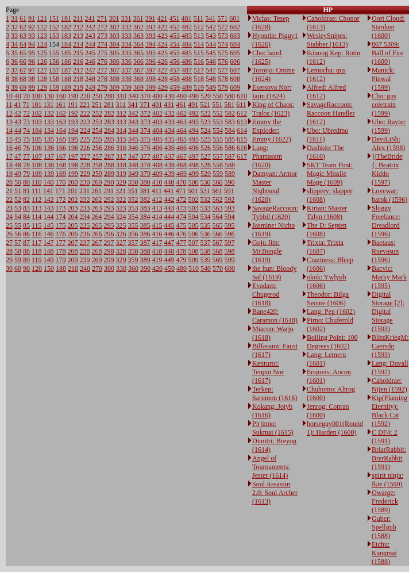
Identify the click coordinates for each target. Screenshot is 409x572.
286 (109, 148)
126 (42, 61)
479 (181, 260)
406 (157, 148)
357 (133, 243)
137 (49, 156)
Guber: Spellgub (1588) (384, 527)
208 (73, 251)
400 (157, 96)
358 (133, 251)
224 (85, 130)
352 (133, 199)
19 (9, 174)
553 (218, 122)
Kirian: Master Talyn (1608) (327, 212)
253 (97, 122)
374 (145, 130)
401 (157, 105)
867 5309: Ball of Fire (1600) (387, 53)
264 (97, 217)
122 (42, 27)
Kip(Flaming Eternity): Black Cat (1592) (389, 411)
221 (85, 105)
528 (205, 165)
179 (61, 260)
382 (145, 199)
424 (162, 44)
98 (31, 79)
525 (205, 139)
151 (54, 18)
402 (157, 113)
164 (61, 130)
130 (49, 96)
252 (97, 113)
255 (97, 139)
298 (109, 251)
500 (193, 182)
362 (138, 27)
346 (133, 148)
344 (133, 130)
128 (42, 79)
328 (121, 251)
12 (9, 113)
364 (138, 44)
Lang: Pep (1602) (331, 312)
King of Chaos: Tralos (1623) (273, 109)
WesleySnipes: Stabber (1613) (327, 40)
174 (61, 217)
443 (169, 208)
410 (157, 182)
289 (109, 174)
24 (9, 217)
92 (31, 27)
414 (157, 217)
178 (61, 251)
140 (49, 182)
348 (133, 165)
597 (230, 243)
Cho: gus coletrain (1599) (384, 104)
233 (85, 208)
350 (133, 182)
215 (78, 53)
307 (114, 70)
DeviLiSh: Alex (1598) (388, 143)
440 (169, 182)
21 (9, 191)
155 (54, 53)
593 (230, 208)
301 (114, 18)
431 (169, 105)
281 (109, 105)
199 (73, 174)
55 (17, 225)
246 (90, 61)
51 (17, 191)
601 (234, 18)
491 (193, 105)
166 (61, 148)
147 (49, 243)
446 (169, 234)
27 (9, 243)
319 (121, 174)
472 (181, 199)
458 (174, 79)
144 (49, 217)
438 (169, 165)
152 (54, 27)
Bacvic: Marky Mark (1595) (389, 277)
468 (181, 165)
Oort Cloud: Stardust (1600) (388, 27)
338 (126, 79)
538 (205, 251)
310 (121, 96)
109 (37, 174)
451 (174, 18)
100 (37, 96)
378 (145, 165)
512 (199, 27)
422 (162, 27)
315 (121, 139)
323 (121, 208)
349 (133, 174)
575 (223, 53)
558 (218, 165)
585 (230, 139)
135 (49, 139)
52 (17, 199)
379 (145, 174)
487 (187, 70)
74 (26, 130)
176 (61, 234)
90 (26, 268)
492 (193, 113)
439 (169, 174)
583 (230, 122)
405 (157, 139)
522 (205, 113)
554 (218, 130)
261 (96, 191)
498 (193, 165)
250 (97, 96)
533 (205, 208)
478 (181, 251)
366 (138, 61)
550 (218, 96)
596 (230, 234)
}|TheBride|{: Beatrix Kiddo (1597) (388, 169)
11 (9, 105)
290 (109, 182)
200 (73, 182)
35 (14, 53)
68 (23, 79)
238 (85, 251)
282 (109, 113)
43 (17, 122)
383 (145, 208)
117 (37, 243)
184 (66, 44)
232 (85, 199)
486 (187, 61)
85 (26, 225)
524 (205, 130)
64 (23, 44)
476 (181, 234)
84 (26, 217)
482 (187, 27)
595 (230, 225)
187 (66, 70)
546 (211, 61)
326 (121, 234)
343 (133, 122)
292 (109, 199)
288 (109, 165)
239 (85, 260)
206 (73, 234)
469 (181, 174)
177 (61, 243)
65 (23, 53)
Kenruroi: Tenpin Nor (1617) (268, 372)
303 (114, 36)
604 (235, 44)
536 (205, 234)
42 (17, 113)
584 (230, 130)
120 (37, 268)
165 (61, 139)
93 (31, 36)
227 (85, 156)
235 (85, 225)
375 (145, 139)
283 (109, 122)
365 (138, 53)
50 (17, 182)
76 (26, 148)
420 (157, 268)
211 (78, 18)
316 (121, 148)
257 (97, 156)
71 (26, 105)
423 (162, 36)
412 (157, 199)
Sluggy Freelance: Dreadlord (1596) (386, 221)
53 (17, 208)
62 (23, 27)
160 (61, 96)
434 (169, 130)
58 (17, 251)
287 (109, 156)
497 (193, 156)
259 (97, 174)
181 (66, 18)
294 (109, 217)
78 (26, 165)
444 (169, 217)
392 (150, 27)
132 (49, 113)
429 (162, 87)
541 (210, 18)
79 (26, 174)
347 (133, 156)
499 (193, 174)
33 (14, 36)
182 (66, 27)
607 (235, 70)
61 (23, 18)
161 (61, 105)
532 (205, 199)
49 (17, 174)
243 (90, 36)
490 (193, 96)
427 (162, 70)
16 (9, 148)
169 (61, 174)
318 (121, 165)
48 (17, 165)
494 (193, 130)
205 (73, 225)
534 (205, 217)
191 (73, 105)
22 (9, 199)
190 (73, 96)
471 (181, 191)
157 (54, 70)
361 (138, 18)
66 (23, 61)
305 (114, 53)
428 (162, 79)
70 (26, 96)
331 (126, 18)
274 (102, 44)
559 (218, 174)
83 (26, 208)
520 (205, 96)
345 (133, 139)
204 (73, 217)
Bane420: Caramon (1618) (275, 316)
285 (109, 139)
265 (97, 225)
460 (181, 96)
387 (145, 243)
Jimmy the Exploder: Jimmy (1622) (271, 130)
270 (97, 268)
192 (73, 113)
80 (26, 182)
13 (9, 122)
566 (218, 234)
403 (157, 122)
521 (205, 105)
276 (102, 61)
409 (157, 174)
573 (223, 36)
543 (211, 36)
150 (49, 268)
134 (49, 130)
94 (31, 44)
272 (102, 27)
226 (85, 148)
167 (61, 156)
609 (235, 87)
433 (169, 122)
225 (85, 139)
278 (102, 79)
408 (157, 165)
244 (90, 44)
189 (66, 87)
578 (223, 79)
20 (9, 182)
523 (205, 122)
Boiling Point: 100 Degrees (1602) (332, 341)
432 (169, 113)
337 (126, 70)
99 (31, 87)
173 (61, 208)
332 (126, 27)
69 (23, 87)
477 (181, 243)
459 (174, 87)
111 (36, 191)
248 (90, 79)
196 (73, 148)
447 (169, 243)
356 (133, 234)
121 (42, 18)
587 (230, 156)
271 (102, 18)
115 (37, 225)
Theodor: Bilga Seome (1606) (328, 298)
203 (73, 208)
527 (205, 156)
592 (230, 199)
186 (66, 61)
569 (218, 260)
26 (9, 234)
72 (26, 113)
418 (157, 251)
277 (102, 70)
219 (78, 87)
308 (114, 79)
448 (169, 251)
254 (97, 130)
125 (42, 53)
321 (120, 191)
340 (133, 96)
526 (205, 148)
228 (85, 165)
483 (187, 36)
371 (145, 105)
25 (9, 225)
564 (218, 217)
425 (162, 53)
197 (73, 156)
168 (61, 165)
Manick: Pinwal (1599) (383, 78)
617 (242, 156)
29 (9, 260)
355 (133, 225)
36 (14, 61)
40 (17, 96)
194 (73, 130)
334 (126, 44)
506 (193, 234)
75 (26, 139)
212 (78, 27)
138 (49, 165)
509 (193, 260)
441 (169, 191)
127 (42, 70)
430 (169, 96)
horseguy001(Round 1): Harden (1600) (335, 428)
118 (37, 251)
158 (54, 79)
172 (61, 199)
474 (181, 217)
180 (61, 268)
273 (102, 36)
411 (157, 191)
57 (17, 243)
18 (9, 165)
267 (97, 243)
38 (14, 79)
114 (37, 217)
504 (193, 217)
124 (42, 44)
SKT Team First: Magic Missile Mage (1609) (330, 173)
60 (17, 268)
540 (205, 268)
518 (199, 79)
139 (49, 174)
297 (109, 243)
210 (73, 268)
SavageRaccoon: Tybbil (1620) (275, 212)
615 (242, 139)
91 (31, 18)
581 (229, 105)
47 (17, 156)
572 (223, 27)
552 (218, 113)
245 (90, 53)
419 (157, 260)
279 (102, 87)
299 (109, 260)
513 (199, 36)
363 (138, 36)
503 (193, 208)
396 (150, 61)
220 (85, 96)
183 (66, 36)
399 (150, 87)
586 (230, 148)
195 (73, 139)
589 (230, 174)
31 (14, 18)
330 (121, 268)
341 (133, 105)
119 (37, 260)
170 (61, 182)
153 (54, 36)
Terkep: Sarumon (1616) (274, 393)
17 (9, 156)
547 (211, 70)
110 (37, 182)
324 (121, 217)
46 (17, 148)
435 (169, 139)
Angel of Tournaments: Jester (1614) (271, 466)
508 (193, 251)
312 (121, 113)
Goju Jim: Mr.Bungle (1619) (267, 251)
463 (181, 122)
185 (66, 53)
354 (133, 217)
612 (242, 113)
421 (162, 18)
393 (150, 36)
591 (229, 191)
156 (54, 61)
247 (90, 70)
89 (26, 260)
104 (37, 130)
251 (97, 105)
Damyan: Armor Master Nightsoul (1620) (274, 187)
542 (211, 27)
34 (14, 44)
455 (174, 53)
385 (145, 225)
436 (169, 148)
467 (181, 156)
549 (211, 87)
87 (26, 243)
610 (242, 96)
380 (145, 182)
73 (26, 122)
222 (85, 113)
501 (193, 191)
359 (133, 260)
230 (85, 182)
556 (218, 148)
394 (150, 44)
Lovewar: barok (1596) (389, 195)
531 (205, 191)
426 (162, 61)
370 (145, 96)
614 (242, 130)
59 (17, 260)
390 (145, 268)
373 (145, 122)
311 (121, 105)
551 (217, 105)
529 (205, 174)
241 (90, 18)
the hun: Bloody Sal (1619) (274, 272)
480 (181, 268)
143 (49, 208)
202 (73, 199)
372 (145, 113)
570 (218, 268)
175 (61, 225)
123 (42, 36)
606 (235, 61)
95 (31, 53)
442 (169, 199)
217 (78, 70)
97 (31, 70)
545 (211, 53)
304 (114, 44)
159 (54, 87)
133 (49, 122)
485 (187, 53)
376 (145, 148)
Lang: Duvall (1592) (390, 367)
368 (138, 79)
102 (37, 113)
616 (242, 148)
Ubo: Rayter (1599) (389, 126)
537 (205, 243)
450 (169, 268)
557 (218, 156)
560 (218, 182)
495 (193, 139)
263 (97, 208)
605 (235, 53)
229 (85, 174)
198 (73, 165)
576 (223, 61)
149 (49, 260)
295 (109, 225)
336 (126, 61)
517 (199, 70)
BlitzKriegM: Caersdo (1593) (390, 346)
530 (205, 182)
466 (181, 148)
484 (187, 44)
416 (157, 234)
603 (235, 36)
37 (14, 70)
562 (218, 199)
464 (181, 130)
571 (222, 18)
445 (169, 225)
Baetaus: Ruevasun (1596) (385, 251)
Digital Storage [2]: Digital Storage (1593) (388, 311)
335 (126, 53)
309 (114, 87)
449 (169, 260)
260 (97, 182)
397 (150, 70)
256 (97, 148)
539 (205, 260)
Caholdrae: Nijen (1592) (389, 385)
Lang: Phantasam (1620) (267, 156)
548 (211, 79)
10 (9, 96)
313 (121, 122)
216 (78, 61)
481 (187, 18)
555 (218, 139)
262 (97, 199)
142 (49, 199)
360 (133, 268)
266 (97, 234)
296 (109, 234)
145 (49, 225)
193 (73, 122)
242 (90, 27)
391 (150, 18)
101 (37, 105)
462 (181, 113)
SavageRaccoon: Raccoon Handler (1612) (331, 113)
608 (235, 79)
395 (150, 53)
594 (230, 217)
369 (138, 87)
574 (223, 44)
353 (133, 208)
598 (230, 251)
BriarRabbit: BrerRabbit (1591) (389, 458)
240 (85, 268)
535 (205, 225)
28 (9, 251)
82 (26, 199)
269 (97, 260)
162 (61, 113)
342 (133, 113)
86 (26, 234)
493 (193, 122)
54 (17, 217)
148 (49, 251)
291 (108, 191)
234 (85, 217)
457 (174, 70)
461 (181, 105)
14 (9, 130)
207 (73, 243)
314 (121, 130)
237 (85, 243)
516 (199, 61)
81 (26, 191)
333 (126, 36)
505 (193, 225)
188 (66, 79)
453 (174, 36)
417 (157, 243)
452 (174, 27)
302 (114, 27)
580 (230, 96)
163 (61, 122)
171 (60, 191)
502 (193, 199)
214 (78, 44)
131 (49, 105)
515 (199, 53)
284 (109, 130)
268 (97, 251)
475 (181, 225)
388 (145, 251)
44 (17, 130)
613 (242, 122)
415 (157, 225)
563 (218, 208)
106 (37, 148)
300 (109, 268)
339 (126, 87)
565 (218, 225)
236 (85, 234)
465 (181, 139)
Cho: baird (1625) (266, 57)
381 (145, 191)
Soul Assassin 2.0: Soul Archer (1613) (275, 492)
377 (145, 156)
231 (84, 191)
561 (217, 191)
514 (199, 44)
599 (230, 260)
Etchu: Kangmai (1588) (384, 553)
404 (157, 130)
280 (109, 96)
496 (193, 148)
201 (72, 191)
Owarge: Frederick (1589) (385, 501)
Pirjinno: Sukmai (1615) (273, 428)
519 (199, 87)
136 (49, 148)
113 (37, 208)
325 (121, 225)
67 (23, 70)
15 (9, 139)
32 (14, 27)
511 (199, 18)
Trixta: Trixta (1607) (325, 247)
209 (73, 260)
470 (181, 182)
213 (78, 36)
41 (17, 105)
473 (181, 208)
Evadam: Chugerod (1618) (265, 294)
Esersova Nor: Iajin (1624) (271, 91)
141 (48, 191)
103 (37, 122)
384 (145, 217)
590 (230, 182)
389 (145, 260)
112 (37, 199)
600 (230, 268)
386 (145, 234)
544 (211, 44)
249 (90, 87)
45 (17, 139)
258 (97, 165)
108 (37, 165)
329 (121, 260)
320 (121, 182)
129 (42, 87)
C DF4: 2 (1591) (385, 436)
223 (85, 122)
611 (241, 105)
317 (121, 156)
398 (150, 79)
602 (235, 27)
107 (37, 156)
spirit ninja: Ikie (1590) (387, 479)
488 (187, 79)
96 (31, 61)
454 (174, 44)
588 (230, 165)
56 (17, 234)
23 (9, 208)
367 (138, 70)
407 (157, 156)
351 (133, 191)
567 (218, 243)
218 (78, 79)
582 (230, 113)
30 (9, 268)
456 (174, 61)
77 (26, 156)
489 (187, 87)
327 (121, 243)
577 (223, 70)
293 (109, 208)
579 (223, 87)
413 (157, 208)
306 (114, 61)
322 (121, 199)
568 (218, 251)
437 (169, 156)
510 (193, 268)
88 (26, 251)
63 (23, 36)
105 (37, 139)
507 (193, 243)
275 (102, 53)
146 (49, 234)
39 (14, 87)
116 (37, 234)
